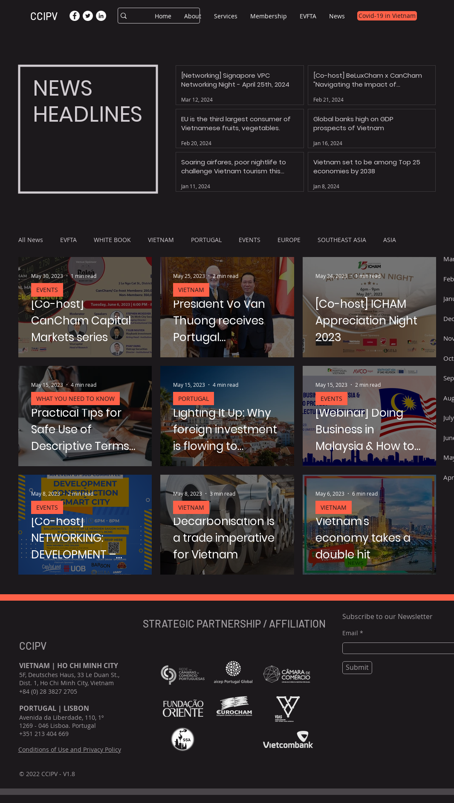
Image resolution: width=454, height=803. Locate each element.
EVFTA (68, 240)
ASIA (389, 240)
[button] (193, 16)
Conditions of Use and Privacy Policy (69, 749)
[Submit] (357, 667)
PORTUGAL (206, 240)
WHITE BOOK (112, 240)
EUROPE (289, 240)
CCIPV (44, 16)
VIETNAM (161, 240)
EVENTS (249, 240)
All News (30, 240)
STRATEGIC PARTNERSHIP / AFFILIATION (235, 623)
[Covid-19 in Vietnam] (387, 15)
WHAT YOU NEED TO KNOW (75, 398)
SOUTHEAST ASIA (342, 240)
